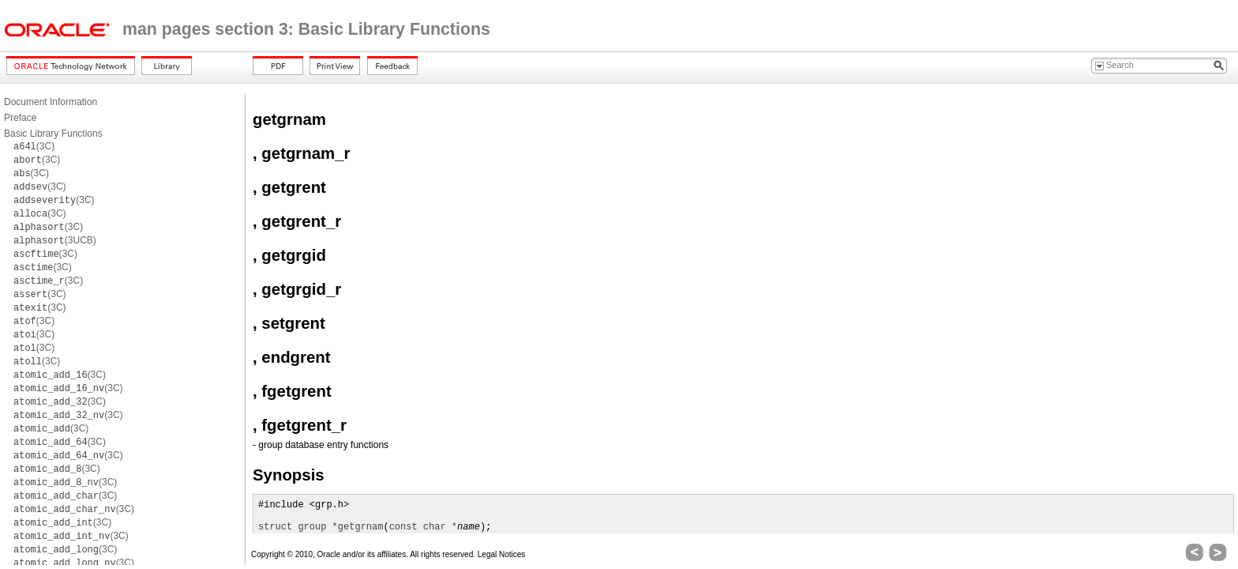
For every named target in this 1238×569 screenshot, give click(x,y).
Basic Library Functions (53, 133)
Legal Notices (502, 554)
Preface (20, 117)
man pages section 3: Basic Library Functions (306, 29)
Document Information (50, 101)
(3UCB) (54, 240)
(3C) (33, 146)
